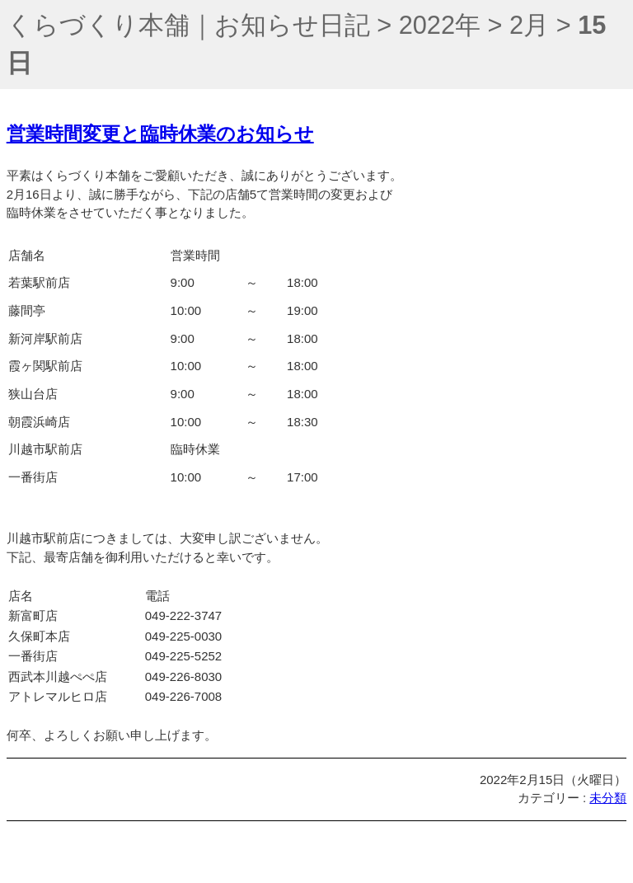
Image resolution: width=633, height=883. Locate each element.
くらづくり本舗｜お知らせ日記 (188, 25)
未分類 (607, 798)
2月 (529, 25)
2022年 (440, 25)
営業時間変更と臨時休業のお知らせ (160, 134)
